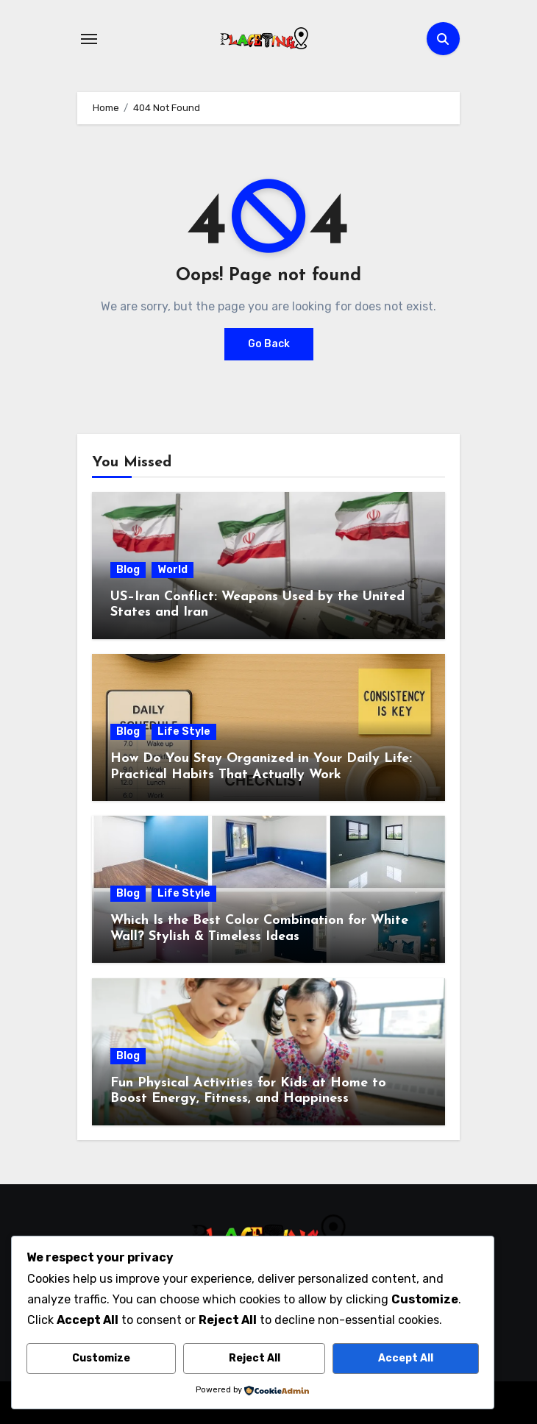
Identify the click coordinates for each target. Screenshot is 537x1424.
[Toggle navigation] (89, 39)
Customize (101, 1358)
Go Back (269, 344)
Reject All (254, 1358)
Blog (128, 569)
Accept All (405, 1358)
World (172, 569)
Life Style (183, 731)
